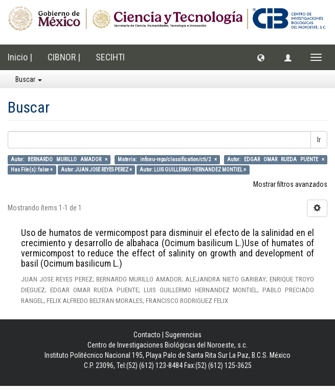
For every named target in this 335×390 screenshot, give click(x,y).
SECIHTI (110, 57)
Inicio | (20, 57)
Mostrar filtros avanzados (290, 184)
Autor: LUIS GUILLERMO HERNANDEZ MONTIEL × (193, 169)
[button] (261, 57)
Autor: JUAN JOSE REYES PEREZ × (96, 169)
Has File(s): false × (32, 169)
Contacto (147, 335)
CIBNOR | (64, 57)
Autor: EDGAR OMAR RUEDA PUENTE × (275, 159)
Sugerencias (183, 335)
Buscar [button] (28, 79)
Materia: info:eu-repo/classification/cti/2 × (167, 159)
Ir (319, 140)
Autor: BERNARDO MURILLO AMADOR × (59, 159)
